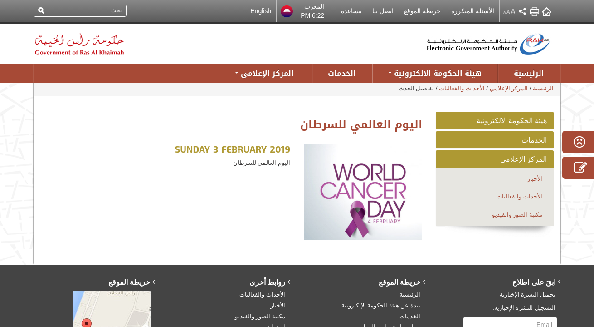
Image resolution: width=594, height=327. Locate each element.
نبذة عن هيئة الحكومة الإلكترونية (380, 305)
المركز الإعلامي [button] (264, 73)
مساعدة (351, 11)
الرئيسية (529, 73)
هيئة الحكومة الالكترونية (512, 120)
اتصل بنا (383, 11)
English (260, 11)
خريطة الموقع (422, 11)
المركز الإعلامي (509, 88)
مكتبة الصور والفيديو (517, 214)
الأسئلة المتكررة (472, 11)
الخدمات (342, 73)
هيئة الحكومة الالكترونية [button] (435, 73)
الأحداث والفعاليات (462, 88)
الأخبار (534, 178)
